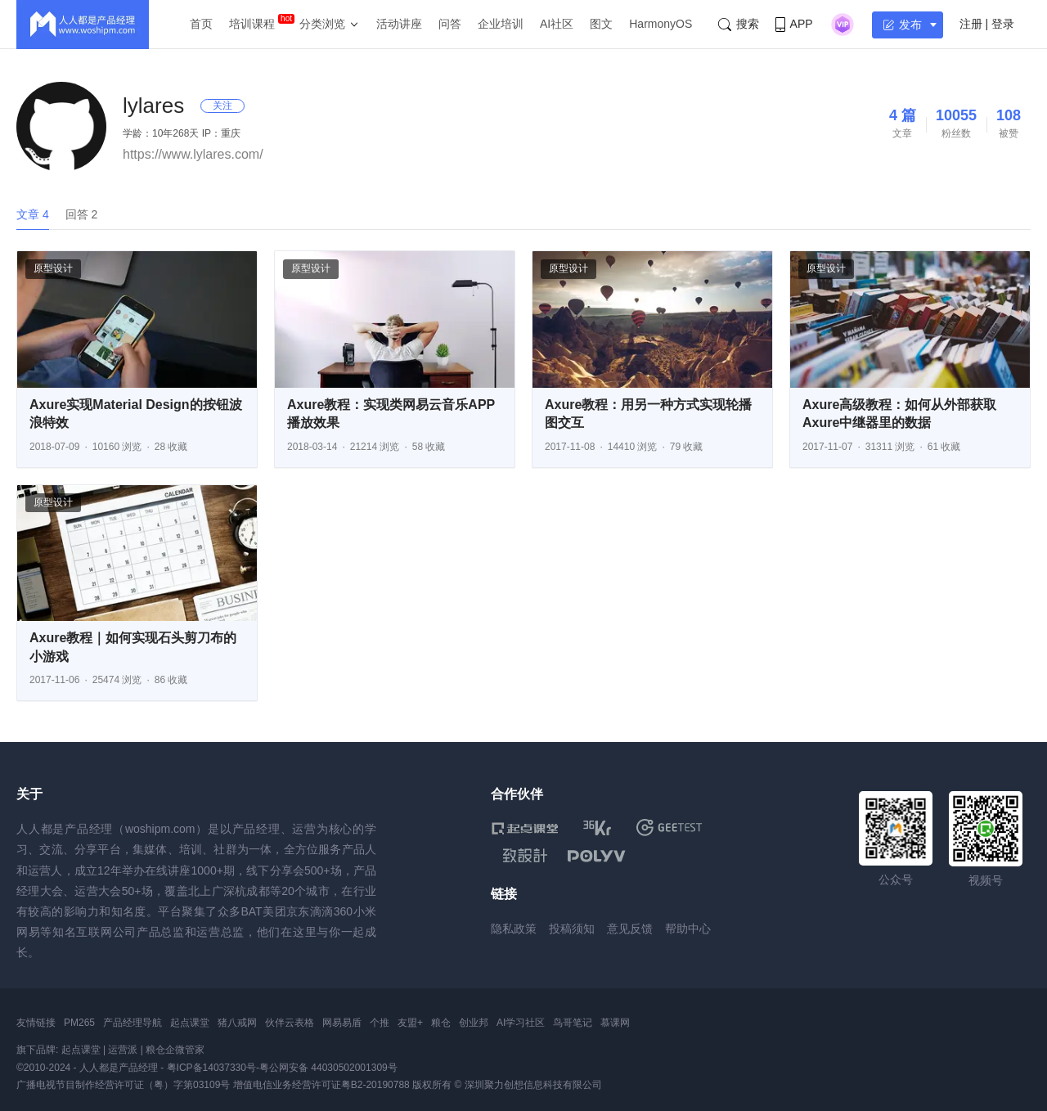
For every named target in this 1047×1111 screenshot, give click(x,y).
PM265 (79, 1022)
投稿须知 (572, 928)
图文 (601, 23)
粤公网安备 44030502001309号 (328, 1067)
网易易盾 (342, 1022)
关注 (222, 105)
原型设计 (53, 268)
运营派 (122, 1049)
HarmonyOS (660, 23)
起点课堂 (189, 1022)
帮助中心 (688, 928)
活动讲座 (399, 23)
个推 (379, 1022)
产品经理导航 (132, 1022)
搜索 (738, 24)
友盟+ (410, 1022)
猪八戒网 (237, 1022)
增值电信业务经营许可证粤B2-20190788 (321, 1085)
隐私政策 (514, 928)
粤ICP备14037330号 (211, 1067)
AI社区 (556, 23)
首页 (201, 23)
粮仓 (441, 1022)
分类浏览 (322, 23)
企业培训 (501, 23)
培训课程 (252, 23)
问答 (449, 23)
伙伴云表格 (289, 1022)
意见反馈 (630, 928)
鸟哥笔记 (572, 1022)
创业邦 (473, 1022)
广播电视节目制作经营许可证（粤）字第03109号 (123, 1085)
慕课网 (615, 1022)
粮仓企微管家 (175, 1049)
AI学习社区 (521, 1022)
